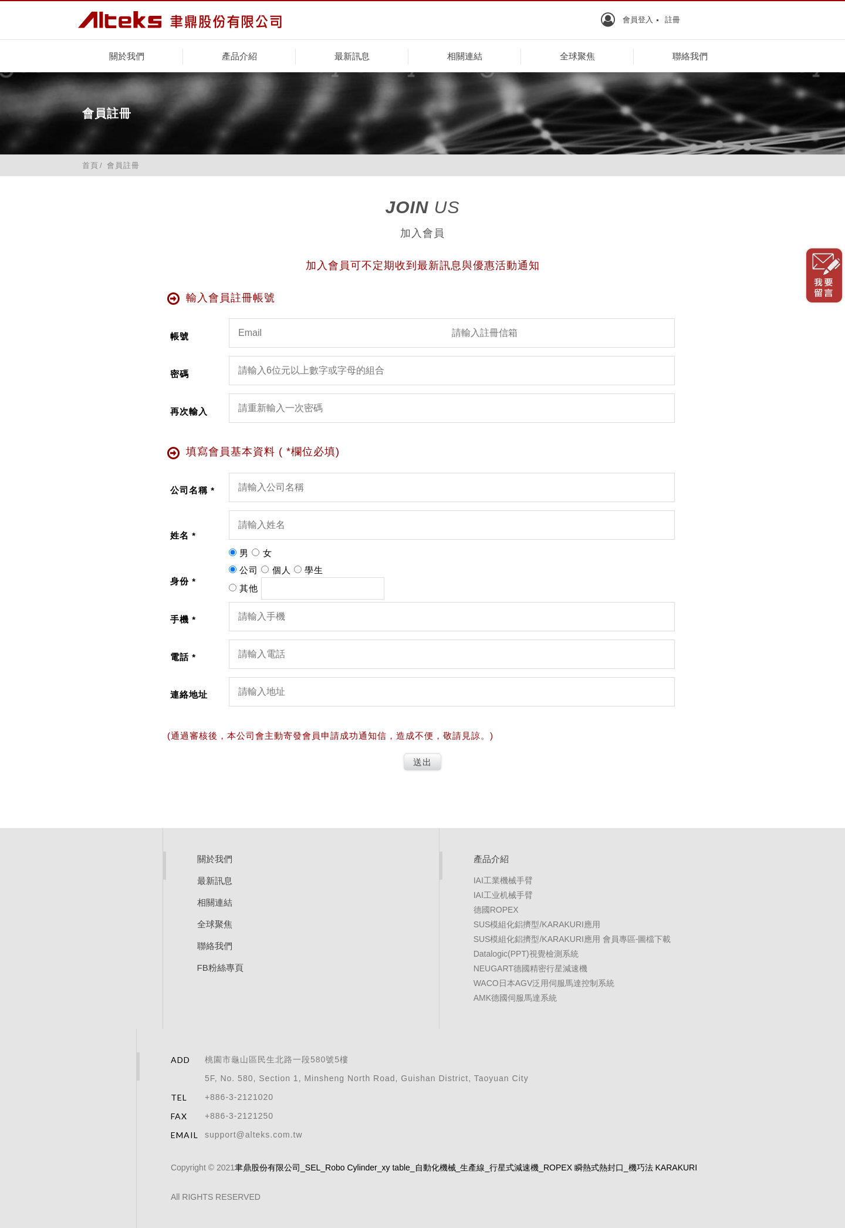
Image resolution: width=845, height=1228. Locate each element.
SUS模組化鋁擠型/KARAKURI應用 (537, 924)
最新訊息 (352, 56)
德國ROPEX (496, 909)
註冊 (672, 19)
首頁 (90, 165)
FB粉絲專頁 (220, 968)
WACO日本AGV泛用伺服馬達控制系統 (544, 983)
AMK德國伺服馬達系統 (515, 997)
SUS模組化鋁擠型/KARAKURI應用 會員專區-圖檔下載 (572, 939)
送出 (422, 762)
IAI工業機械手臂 (503, 880)
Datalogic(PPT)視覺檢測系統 (526, 953)
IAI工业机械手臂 (503, 895)
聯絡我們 (690, 56)
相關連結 (464, 56)
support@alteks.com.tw (254, 1134)
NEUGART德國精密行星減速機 (530, 968)
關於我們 (126, 56)
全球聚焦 (577, 56)
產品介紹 (239, 56)
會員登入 (638, 19)
